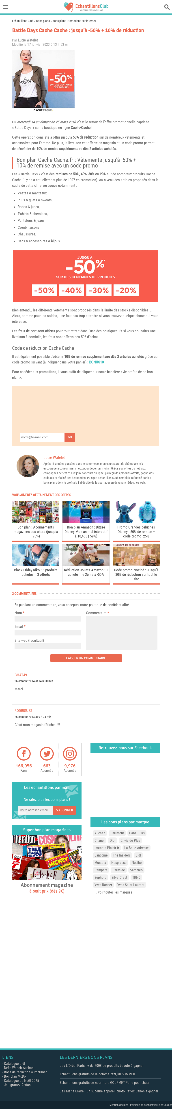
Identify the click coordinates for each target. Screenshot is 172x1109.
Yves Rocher (103, 885)
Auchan (100, 833)
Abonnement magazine (47, 888)
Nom (18, 613)
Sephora (100, 877)
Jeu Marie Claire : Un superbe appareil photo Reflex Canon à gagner (109, 1091)
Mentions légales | (120, 1105)
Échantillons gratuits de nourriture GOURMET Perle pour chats (104, 1083)
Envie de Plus (130, 840)
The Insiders (122, 855)
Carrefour (117, 833)
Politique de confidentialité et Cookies (151, 1105)
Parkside (118, 870)
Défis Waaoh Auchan (19, 1068)
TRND (136, 877)
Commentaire (97, 613)
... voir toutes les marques (113, 892)
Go (70, 437)
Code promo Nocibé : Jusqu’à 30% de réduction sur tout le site (136, 574)
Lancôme (101, 855)
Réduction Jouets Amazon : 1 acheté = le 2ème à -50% (86, 572)
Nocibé (137, 863)
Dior (113, 840)
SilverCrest (119, 877)
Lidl (138, 855)
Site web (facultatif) (29, 640)
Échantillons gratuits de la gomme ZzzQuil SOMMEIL (98, 1074)
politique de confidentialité (109, 604)
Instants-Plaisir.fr (107, 848)
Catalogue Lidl (14, 1063)
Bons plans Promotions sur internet (74, 21)
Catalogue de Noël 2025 (21, 1081)
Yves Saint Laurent (130, 885)
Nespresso (119, 863)
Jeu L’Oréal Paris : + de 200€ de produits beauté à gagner (102, 1065)
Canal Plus (137, 833)
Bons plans (43, 21)
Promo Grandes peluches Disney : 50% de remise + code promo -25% (136, 531)
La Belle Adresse (136, 848)
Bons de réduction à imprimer (25, 1072)
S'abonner (64, 810)
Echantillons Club (22, 21)
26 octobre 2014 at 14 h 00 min (34, 681)
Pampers (101, 870)
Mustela (100, 863)
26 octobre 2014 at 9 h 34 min (33, 717)
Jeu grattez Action (17, 1085)
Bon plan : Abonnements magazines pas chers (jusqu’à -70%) (36, 531)
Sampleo (136, 870)
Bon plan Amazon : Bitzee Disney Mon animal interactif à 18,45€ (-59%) (86, 531)
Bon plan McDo (15, 1076)
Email (19, 626)
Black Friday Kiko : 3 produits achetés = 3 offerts (36, 572)
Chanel (100, 840)
